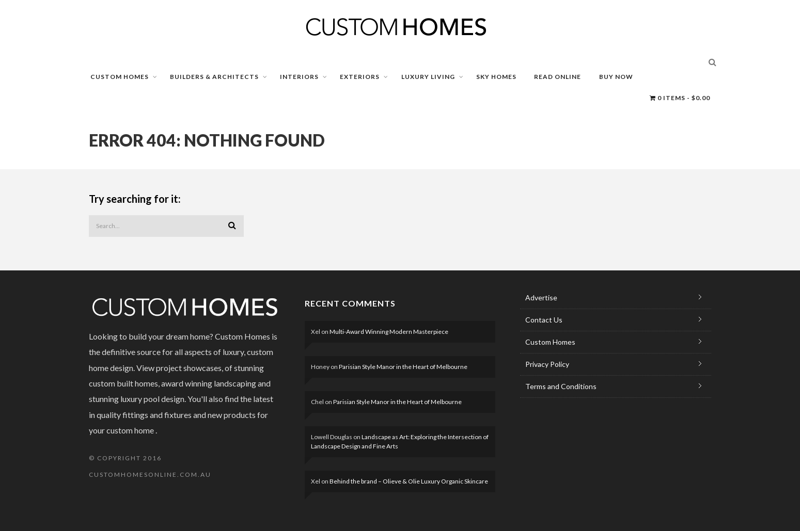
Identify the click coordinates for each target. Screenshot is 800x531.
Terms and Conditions (561, 386)
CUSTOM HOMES (119, 77)
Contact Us (543, 319)
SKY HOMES (496, 77)
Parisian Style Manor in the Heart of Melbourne (403, 367)
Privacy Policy (547, 364)
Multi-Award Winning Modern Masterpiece (389, 331)
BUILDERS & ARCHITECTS (214, 77)
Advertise (541, 297)
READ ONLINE (557, 77)
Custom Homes (550, 341)
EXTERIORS (360, 77)
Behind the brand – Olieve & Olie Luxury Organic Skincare (409, 481)
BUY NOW (616, 77)
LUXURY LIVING (428, 77)
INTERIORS (299, 77)
